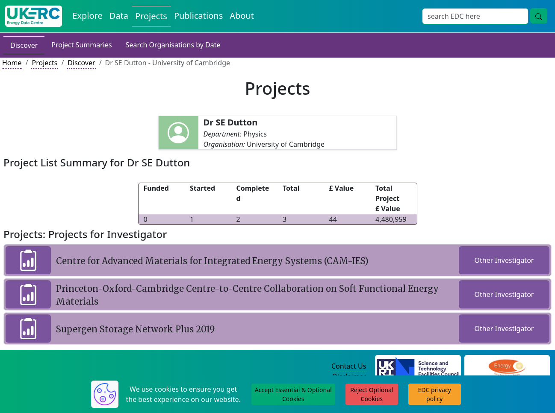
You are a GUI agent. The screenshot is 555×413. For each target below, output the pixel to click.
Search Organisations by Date (173, 44)
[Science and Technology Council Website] (418, 366)
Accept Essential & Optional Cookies (293, 394)
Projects (44, 62)
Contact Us (348, 366)
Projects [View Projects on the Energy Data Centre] (151, 16)
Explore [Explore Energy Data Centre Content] (87, 15)
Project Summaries (81, 44)
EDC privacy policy (434, 394)
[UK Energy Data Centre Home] (33, 16)
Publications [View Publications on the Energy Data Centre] (198, 15)
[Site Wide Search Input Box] (475, 16)
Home (12, 62)
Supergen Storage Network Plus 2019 (135, 329)
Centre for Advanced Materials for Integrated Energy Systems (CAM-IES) (212, 261)
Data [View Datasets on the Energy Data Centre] (118, 15)
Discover (24, 45)
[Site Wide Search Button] (538, 15)
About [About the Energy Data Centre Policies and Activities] (242, 15)
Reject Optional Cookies (371, 394)
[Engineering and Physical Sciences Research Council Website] (507, 366)
